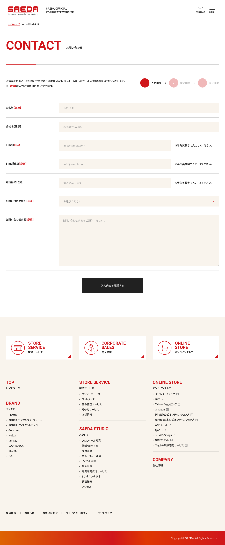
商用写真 (87, 451)
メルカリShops (165, 435)
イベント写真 (89, 461)
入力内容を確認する (112, 285)
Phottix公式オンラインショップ (174, 414)
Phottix (13, 415)
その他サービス (90, 409)
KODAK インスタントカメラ (23, 425)
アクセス (86, 486)
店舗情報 (87, 414)
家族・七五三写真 (91, 456)
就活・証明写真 (90, 445)
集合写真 (87, 466)
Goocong (14, 430)
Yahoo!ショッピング (167, 404)
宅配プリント (164, 440)
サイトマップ (105, 513)
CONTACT (200, 10)
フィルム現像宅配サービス (171, 445)
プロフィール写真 (91, 440)
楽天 (159, 399)
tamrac (13, 440)
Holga (12, 435)
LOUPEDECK (16, 445)
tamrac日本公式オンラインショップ (176, 419)
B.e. (11, 456)
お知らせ (29, 513)
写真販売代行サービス (94, 471)
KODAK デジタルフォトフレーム (25, 420)
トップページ (14, 24)
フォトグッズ (88, 399)
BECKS (13, 451)
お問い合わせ (50, 513)
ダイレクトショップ (167, 394)
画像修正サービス (92, 404)
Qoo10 (161, 430)
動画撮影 (87, 481)
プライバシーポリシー (78, 513)
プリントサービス (91, 394)
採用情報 (11, 513)
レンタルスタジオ (91, 476)
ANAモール (163, 425)
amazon (162, 409)
